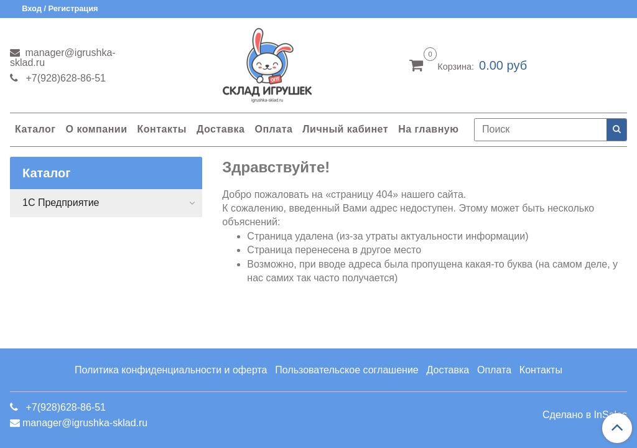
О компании (96, 129)
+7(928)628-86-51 (64, 78)
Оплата (273, 129)
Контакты (161, 129)
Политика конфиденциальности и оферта (171, 370)
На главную (428, 129)
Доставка (221, 129)
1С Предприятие (61, 202)
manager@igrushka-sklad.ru (63, 57)
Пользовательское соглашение (346, 370)
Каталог (35, 129)
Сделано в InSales (584, 415)
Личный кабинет (345, 129)
